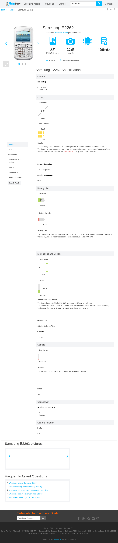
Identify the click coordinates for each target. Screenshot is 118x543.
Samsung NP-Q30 (84, 531)
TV (72, 528)
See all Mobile (14, 183)
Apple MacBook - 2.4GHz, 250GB (104, 531)
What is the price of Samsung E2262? (23, 483)
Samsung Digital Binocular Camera (51, 531)
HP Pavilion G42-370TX (80, 534)
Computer (59, 528)
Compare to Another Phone (72, 60)
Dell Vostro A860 (71, 531)
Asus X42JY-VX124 (63, 534)
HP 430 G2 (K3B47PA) (29, 531)
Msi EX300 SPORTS (47, 534)
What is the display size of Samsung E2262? (25, 494)
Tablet (52, 528)
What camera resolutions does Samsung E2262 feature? (30, 490)
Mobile (46, 528)
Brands (62, 4)
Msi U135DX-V (33, 534)
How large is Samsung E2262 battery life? (25, 497)
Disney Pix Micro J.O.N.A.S (10, 531)
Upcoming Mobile (32, 4)
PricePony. (58, 539)
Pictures (50, 60)
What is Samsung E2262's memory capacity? (26, 487)
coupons (49, 4)
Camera (67, 528)
